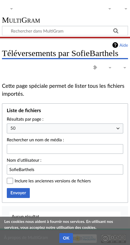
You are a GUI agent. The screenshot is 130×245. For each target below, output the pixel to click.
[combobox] (65, 128)
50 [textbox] (13, 128)
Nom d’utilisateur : (24, 160)
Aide (123, 45)
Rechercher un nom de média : (35, 139)
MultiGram (21, 20)
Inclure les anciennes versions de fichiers (53, 180)
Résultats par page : (25, 119)
